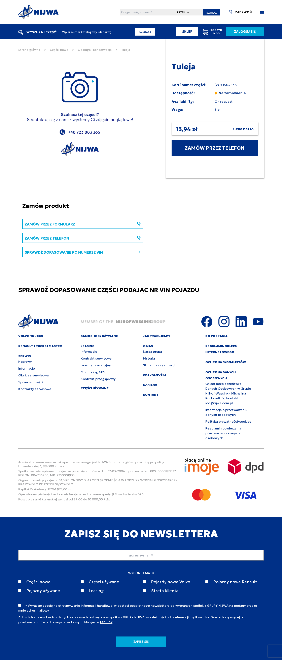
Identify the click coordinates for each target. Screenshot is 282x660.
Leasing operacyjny (96, 365)
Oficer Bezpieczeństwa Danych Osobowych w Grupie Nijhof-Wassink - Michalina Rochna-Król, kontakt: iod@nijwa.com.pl (228, 393)
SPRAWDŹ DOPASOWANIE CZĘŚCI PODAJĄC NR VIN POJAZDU (108, 290)
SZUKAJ (211, 12)
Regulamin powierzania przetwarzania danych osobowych (223, 433)
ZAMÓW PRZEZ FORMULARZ (83, 224)
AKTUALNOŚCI (154, 374)
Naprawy (25, 362)
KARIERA (150, 384)
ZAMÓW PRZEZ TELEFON (215, 148)
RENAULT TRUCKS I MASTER (40, 346)
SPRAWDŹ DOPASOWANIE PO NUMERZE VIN (83, 252)
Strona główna (29, 50)
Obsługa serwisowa (33, 375)
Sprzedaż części (30, 382)
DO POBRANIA (216, 336)
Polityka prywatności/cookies (228, 421)
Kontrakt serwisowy (96, 358)
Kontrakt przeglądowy (98, 379)
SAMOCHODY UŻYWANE (99, 336)
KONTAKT (150, 395)
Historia (149, 358)
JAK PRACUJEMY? (156, 336)
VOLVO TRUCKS (30, 336)
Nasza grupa (152, 351)
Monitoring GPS (93, 372)
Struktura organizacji (159, 365)
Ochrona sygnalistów (225, 362)
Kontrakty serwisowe (34, 389)
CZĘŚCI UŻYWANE (95, 388)
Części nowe (59, 50)
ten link (106, 622)
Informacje (26, 368)
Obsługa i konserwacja (95, 50)
